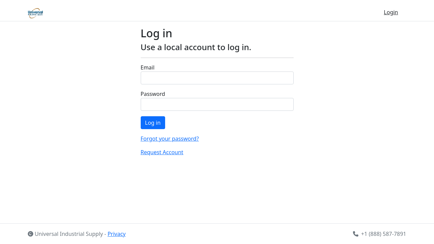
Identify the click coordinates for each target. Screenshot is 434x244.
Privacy (116, 234)
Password (153, 94)
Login (391, 12)
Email (148, 67)
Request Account (162, 152)
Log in (153, 122)
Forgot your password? (170, 138)
